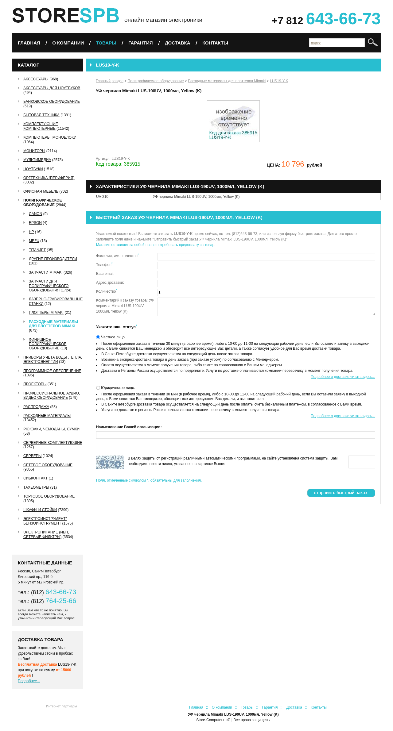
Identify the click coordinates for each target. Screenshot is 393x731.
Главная (29, 42)
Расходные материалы (47, 416)
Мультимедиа (37, 160)
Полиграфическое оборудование (42, 202)
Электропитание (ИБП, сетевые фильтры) (46, 534)
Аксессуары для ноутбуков (51, 88)
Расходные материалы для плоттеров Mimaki (53, 324)
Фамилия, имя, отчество (117, 255)
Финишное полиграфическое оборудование (47, 344)
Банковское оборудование (51, 101)
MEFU (34, 241)
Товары (106, 42)
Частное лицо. (113, 337)
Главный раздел (109, 81)
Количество (106, 291)
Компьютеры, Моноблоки (49, 137)
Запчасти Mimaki (46, 272)
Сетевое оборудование (47, 465)
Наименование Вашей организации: (129, 427)
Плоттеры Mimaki (46, 312)
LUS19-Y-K (67, 664)
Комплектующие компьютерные (40, 126)
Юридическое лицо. (117, 388)
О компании (68, 42)
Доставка (177, 42)
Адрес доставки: (110, 282)
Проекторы (34, 384)
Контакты (215, 42)
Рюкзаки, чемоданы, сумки (51, 429)
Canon (35, 214)
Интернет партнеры (61, 706)
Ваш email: (105, 273)
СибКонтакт (35, 478)
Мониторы (34, 151)
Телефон (104, 264)
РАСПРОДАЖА (36, 407)
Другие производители (53, 259)
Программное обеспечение (52, 371)
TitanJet (37, 250)
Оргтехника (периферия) (48, 178)
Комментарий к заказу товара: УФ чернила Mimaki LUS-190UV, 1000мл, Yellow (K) (125, 306)
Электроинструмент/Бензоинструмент (45, 521)
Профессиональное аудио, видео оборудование (51, 395)
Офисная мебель (40, 191)
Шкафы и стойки (40, 510)
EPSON (35, 223)
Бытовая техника (41, 115)
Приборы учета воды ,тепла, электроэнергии (52, 359)
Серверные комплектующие (52, 443)
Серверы (32, 456)
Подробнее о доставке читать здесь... (343, 377)
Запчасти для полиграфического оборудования (48, 285)
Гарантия (140, 42)
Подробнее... (29, 681)
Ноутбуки (33, 169)
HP (31, 232)
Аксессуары (36, 79)
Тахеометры (36, 487)
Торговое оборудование (49, 496)
